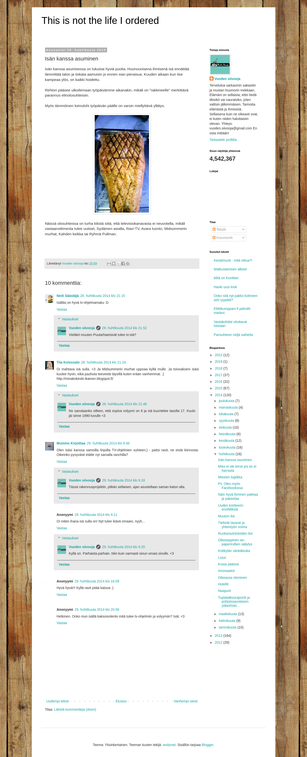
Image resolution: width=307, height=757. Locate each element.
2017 (219, 375)
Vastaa (62, 309)
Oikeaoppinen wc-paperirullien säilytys (235, 542)
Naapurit (224, 591)
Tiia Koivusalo (68, 362)
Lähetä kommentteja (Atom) (75, 709)
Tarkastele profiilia (223, 140)
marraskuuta (229, 407)
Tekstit (219, 229)
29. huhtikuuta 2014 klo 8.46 (108, 443)
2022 (219, 355)
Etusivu (121, 701)
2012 (219, 642)
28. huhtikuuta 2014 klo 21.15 (102, 296)
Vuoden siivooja (82, 328)
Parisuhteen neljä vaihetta (233, 335)
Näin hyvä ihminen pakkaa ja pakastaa (238, 496)
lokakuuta (226, 414)
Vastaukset (70, 319)
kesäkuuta (227, 440)
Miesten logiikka (230, 477)
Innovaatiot (226, 571)
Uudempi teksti (57, 701)
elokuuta (226, 427)
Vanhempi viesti (186, 701)
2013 (219, 636)
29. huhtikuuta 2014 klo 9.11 (95, 515)
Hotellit (223, 584)
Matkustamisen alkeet (230, 269)
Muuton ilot (226, 516)
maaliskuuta (228, 614)
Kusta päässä (228, 564)
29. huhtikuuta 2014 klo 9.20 (123, 547)
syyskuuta (227, 421)
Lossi (222, 558)
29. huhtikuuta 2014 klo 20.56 (96, 609)
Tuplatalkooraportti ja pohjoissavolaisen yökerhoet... (234, 602)
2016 (219, 381)
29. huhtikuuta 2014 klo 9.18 (123, 480)
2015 (219, 388)
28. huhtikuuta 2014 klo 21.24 (103, 362)
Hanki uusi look (225, 287)
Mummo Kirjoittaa (71, 443)
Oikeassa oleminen (232, 578)
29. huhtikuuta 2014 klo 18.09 (96, 581)
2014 (219, 395)
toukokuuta (227, 447)
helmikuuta (227, 621)
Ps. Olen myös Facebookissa (230, 486)
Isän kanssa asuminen (235, 460)
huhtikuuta (227, 454)
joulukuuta (227, 401)
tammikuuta (228, 627)
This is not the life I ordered (100, 20)
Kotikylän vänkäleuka (234, 551)
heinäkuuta (227, 434)
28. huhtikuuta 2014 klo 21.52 (124, 328)
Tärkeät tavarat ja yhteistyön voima (232, 525)
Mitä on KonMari (226, 278)
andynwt (169, 745)
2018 (219, 368)
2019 (219, 362)
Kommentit (223, 238)
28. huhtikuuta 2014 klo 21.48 (124, 404)
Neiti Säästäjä (68, 296)
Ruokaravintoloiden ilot (235, 533)
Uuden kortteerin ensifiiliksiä (230, 507)
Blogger (207, 745)
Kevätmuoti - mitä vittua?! (233, 260)
